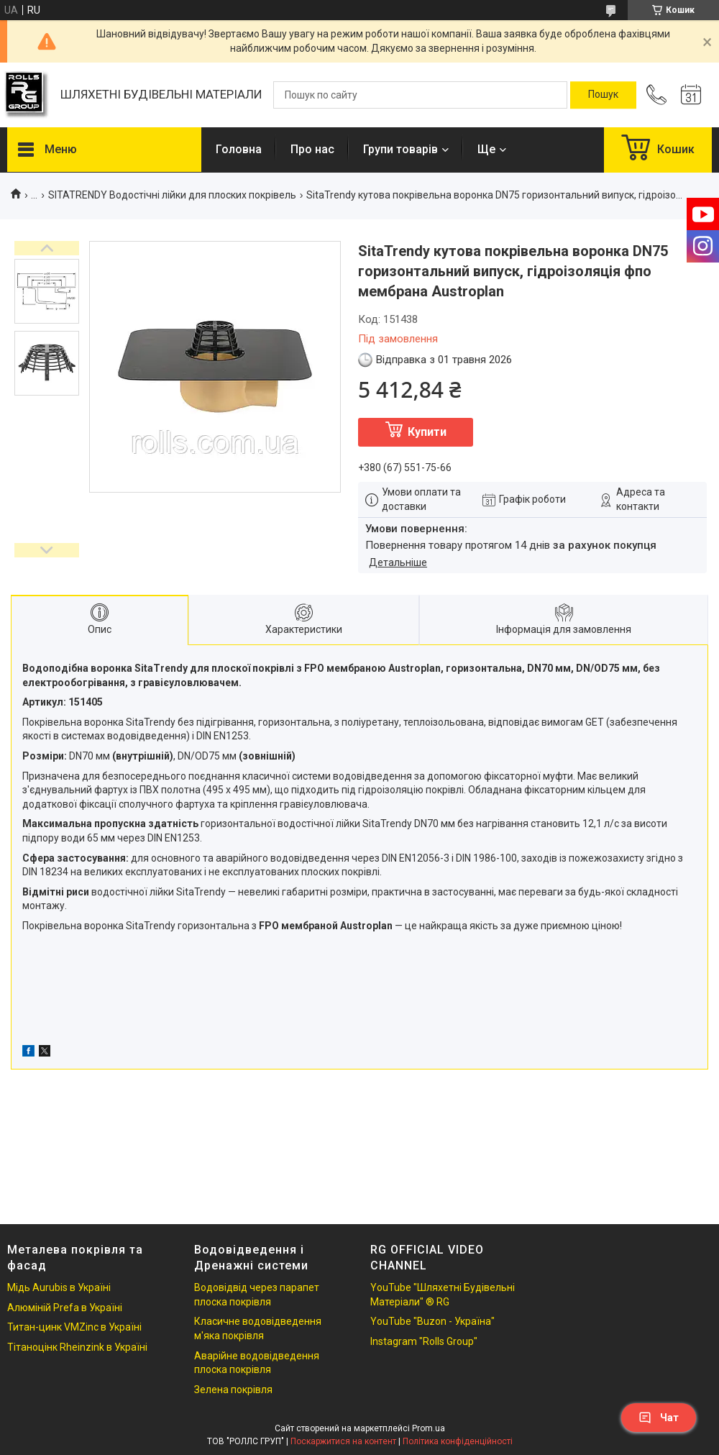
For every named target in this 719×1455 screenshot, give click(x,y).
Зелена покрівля (233, 1389)
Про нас (312, 149)
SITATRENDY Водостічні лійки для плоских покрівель (172, 195)
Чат (658, 1417)
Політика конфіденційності (458, 1441)
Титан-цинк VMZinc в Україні (74, 1327)
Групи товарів (400, 149)
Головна (239, 149)
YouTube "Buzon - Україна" (432, 1321)
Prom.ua (428, 1428)
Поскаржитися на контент (343, 1441)
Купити (427, 432)
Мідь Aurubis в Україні (59, 1287)
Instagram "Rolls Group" (423, 1341)
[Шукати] (603, 95)
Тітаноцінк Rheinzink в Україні (77, 1347)
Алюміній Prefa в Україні (64, 1307)
